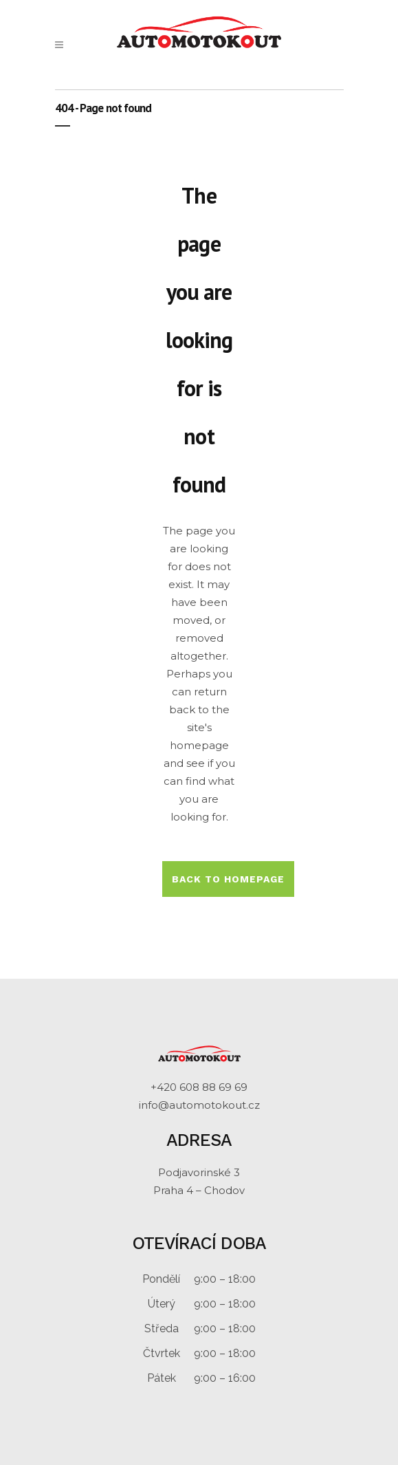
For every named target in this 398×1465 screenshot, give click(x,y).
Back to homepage (228, 879)
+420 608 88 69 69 (199, 1087)
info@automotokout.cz (199, 1104)
